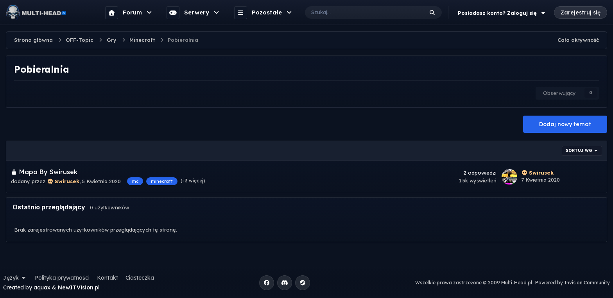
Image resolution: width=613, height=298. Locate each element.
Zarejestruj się (580, 12)
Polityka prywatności (62, 277)
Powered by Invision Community (572, 283)
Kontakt (107, 277)
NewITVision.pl (79, 287)
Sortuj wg (582, 150)
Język (15, 277)
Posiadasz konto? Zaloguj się (502, 13)
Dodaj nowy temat (565, 124)
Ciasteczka (139, 277)
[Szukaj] (356, 12)
